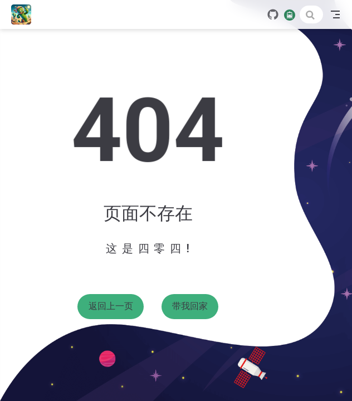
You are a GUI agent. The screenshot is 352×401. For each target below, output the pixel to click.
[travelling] (289, 14)
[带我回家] (24, 14)
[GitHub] (273, 14)
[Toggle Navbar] (335, 14)
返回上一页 (111, 306)
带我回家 (190, 306)
